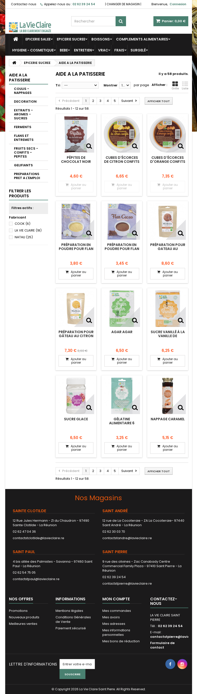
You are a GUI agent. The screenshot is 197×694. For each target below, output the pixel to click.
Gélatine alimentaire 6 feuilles (121, 423)
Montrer (111, 85)
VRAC (103, 50)
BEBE (64, 50)
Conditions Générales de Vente (73, 619)
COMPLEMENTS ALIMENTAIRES (142, 39)
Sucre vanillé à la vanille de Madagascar (168, 336)
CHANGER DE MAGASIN (123, 4)
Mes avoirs (111, 617)
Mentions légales (69, 610)
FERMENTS (22, 127)
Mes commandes (116, 610)
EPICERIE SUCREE (71, 39)
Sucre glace (76, 419)
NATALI (24, 237)
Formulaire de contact (162, 645)
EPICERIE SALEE (38, 39)
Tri (58, 85)
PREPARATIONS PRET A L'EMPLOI (27, 176)
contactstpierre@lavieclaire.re (127, 583)
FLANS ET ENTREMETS (24, 137)
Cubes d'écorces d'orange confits (167, 159)
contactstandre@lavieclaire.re (127, 538)
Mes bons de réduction (121, 641)
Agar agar (121, 331)
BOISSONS (100, 39)
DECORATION (25, 101)
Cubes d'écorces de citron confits (121, 159)
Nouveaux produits (24, 617)
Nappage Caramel (168, 419)
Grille (175, 85)
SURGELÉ (138, 50)
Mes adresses (113, 623)
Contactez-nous (23, 4)
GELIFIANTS (23, 165)
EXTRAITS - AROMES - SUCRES (23, 114)
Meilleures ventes (23, 623)
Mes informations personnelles (116, 632)
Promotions (18, 610)
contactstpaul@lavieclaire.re (36, 579)
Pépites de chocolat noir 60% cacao (76, 161)
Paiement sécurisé (71, 628)
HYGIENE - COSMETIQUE (33, 50)
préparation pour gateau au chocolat (167, 248)
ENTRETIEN (83, 50)
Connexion (178, 4)
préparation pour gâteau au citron (76, 333)
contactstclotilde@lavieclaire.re (38, 538)
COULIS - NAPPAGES (23, 90)
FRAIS (119, 50)
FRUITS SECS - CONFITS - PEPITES (26, 152)
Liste (185, 85)
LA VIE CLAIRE (28, 230)
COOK (22, 223)
